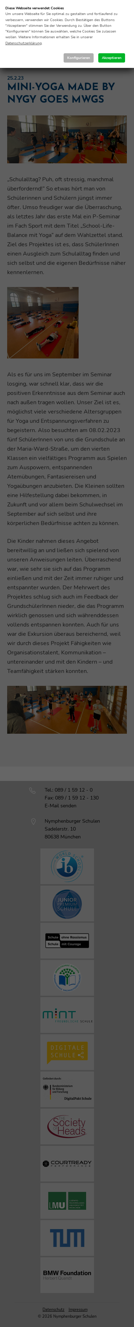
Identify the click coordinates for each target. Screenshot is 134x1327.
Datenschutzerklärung (23, 43)
